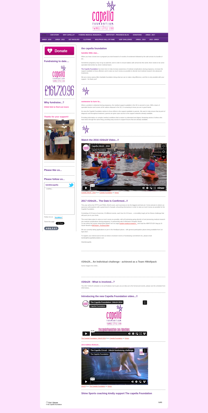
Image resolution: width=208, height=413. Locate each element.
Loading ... (49, 189)
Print (48, 402)
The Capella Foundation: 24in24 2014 (93, 338)
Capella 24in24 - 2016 (88, 192)
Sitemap (55, 402)
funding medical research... (128, 223)
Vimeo (117, 192)
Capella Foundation (105, 192)
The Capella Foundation (97, 386)
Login (160, 402)
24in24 (83, 386)
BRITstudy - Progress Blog (100, 225)
